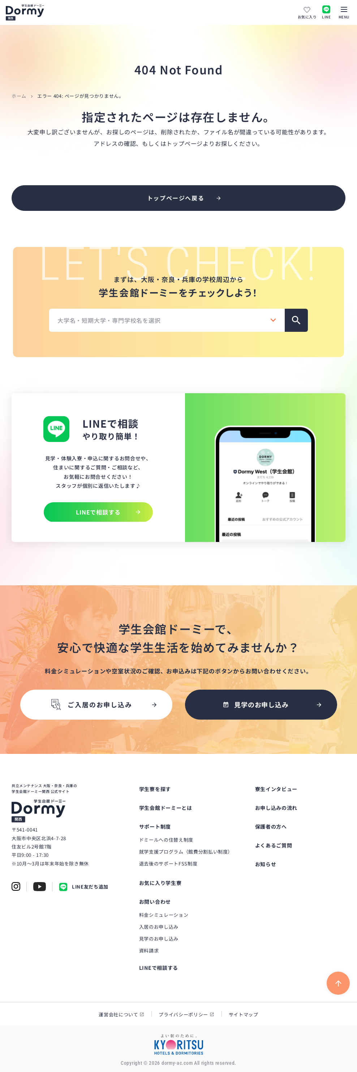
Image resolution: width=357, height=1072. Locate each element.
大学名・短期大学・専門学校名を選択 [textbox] (109, 320)
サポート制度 (155, 826)
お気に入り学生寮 (160, 882)
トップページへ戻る (175, 198)
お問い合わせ (155, 901)
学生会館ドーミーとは (165, 807)
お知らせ (265, 864)
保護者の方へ (271, 826)
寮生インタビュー (276, 789)
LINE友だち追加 (83, 886)
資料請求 (149, 950)
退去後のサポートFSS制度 (168, 863)
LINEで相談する (158, 967)
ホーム (19, 95)
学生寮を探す (155, 789)
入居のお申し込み (158, 926)
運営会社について (118, 1014)
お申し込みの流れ (276, 807)
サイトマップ (243, 1014)
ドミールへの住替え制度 (166, 839)
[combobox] (167, 320)
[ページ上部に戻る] (338, 983)
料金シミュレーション (164, 914)
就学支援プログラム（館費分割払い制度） (186, 851)
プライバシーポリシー (183, 1014)
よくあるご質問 (273, 845)
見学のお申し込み (158, 938)
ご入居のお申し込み (91, 704)
